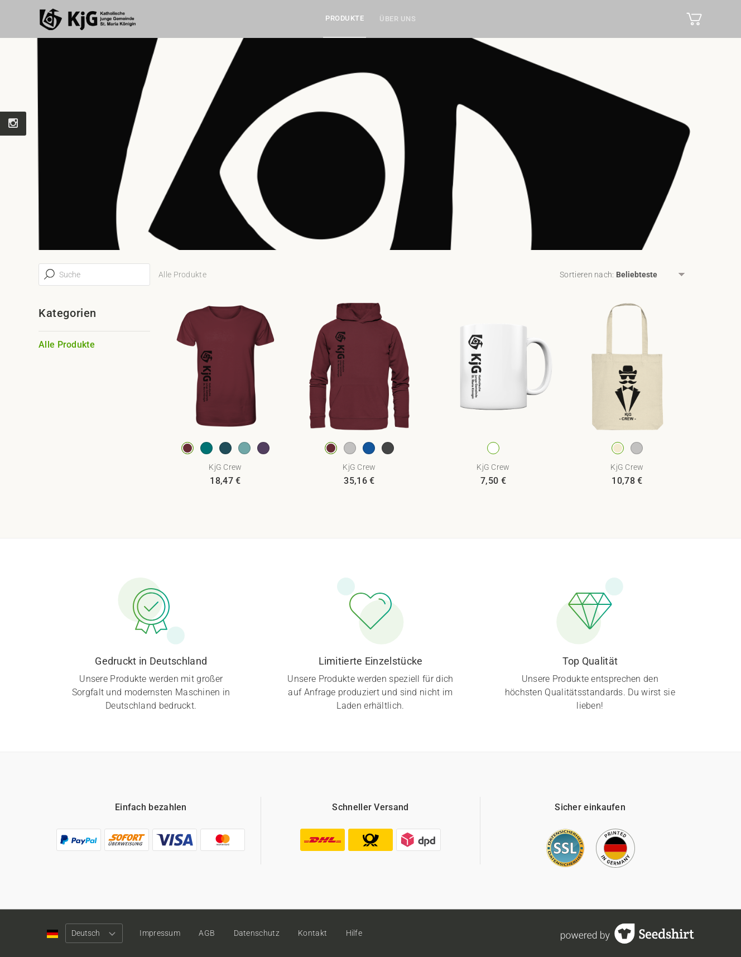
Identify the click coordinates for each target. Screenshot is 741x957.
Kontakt (312, 933)
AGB (207, 933)
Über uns (397, 19)
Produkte (344, 18)
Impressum (159, 933)
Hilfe (354, 933)
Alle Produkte (67, 344)
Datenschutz (257, 933)
